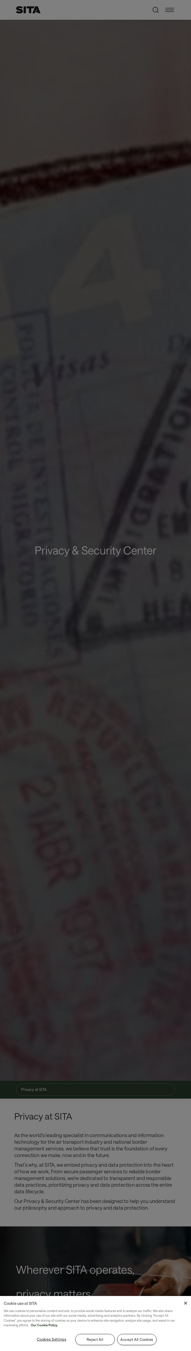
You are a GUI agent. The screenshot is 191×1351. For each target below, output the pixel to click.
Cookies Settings (51, 1339)
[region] (95, 1323)
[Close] (185, 1303)
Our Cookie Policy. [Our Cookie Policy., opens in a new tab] (44, 1325)
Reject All (95, 1339)
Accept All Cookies (136, 1339)
